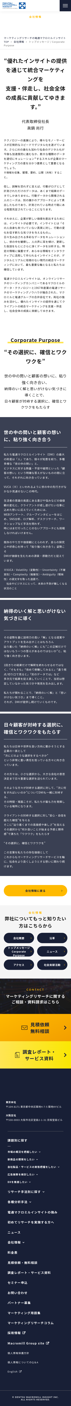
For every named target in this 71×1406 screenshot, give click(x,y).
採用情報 (14, 1333)
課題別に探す (18, 1140)
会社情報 (19, 41)
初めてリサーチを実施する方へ (31, 1222)
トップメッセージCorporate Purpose (19, 951)
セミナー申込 (18, 1282)
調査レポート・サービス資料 (29, 1272)
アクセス (18, 965)
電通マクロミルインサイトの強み (33, 1212)
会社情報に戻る (35, 891)
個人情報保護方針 (18, 1353)
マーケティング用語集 (24, 1313)
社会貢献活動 (52, 965)
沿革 (52, 938)
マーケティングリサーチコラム (31, 1323)
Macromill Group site (26, 1343)
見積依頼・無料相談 (22, 1263)
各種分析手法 (18, 1202)
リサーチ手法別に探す (24, 1192)
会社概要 (18, 938)
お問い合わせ (18, 1293)
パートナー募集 (19, 1303)
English (13, 1371)
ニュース (52, 951)
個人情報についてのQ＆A (23, 1362)
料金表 (13, 1252)
